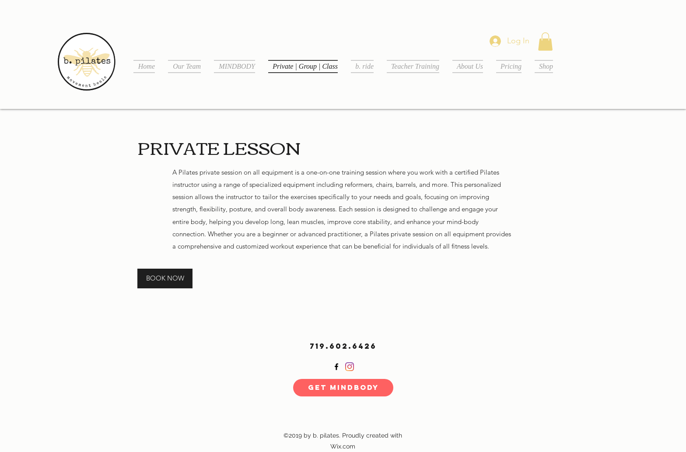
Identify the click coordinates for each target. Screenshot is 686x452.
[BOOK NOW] (164, 278)
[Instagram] (349, 366)
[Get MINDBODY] (343, 387)
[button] (545, 41)
